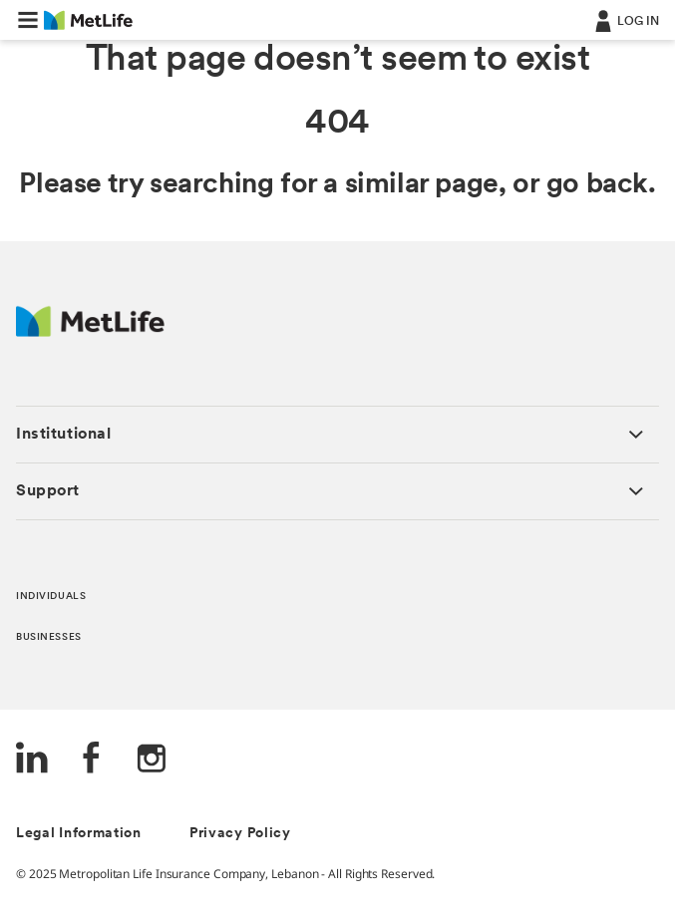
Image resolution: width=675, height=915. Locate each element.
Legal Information (79, 833)
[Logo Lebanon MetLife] (90, 331)
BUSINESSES (49, 637)
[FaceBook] (92, 760)
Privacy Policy (240, 833)
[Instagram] (152, 760)
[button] (28, 20)
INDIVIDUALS (51, 596)
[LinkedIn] (32, 760)
